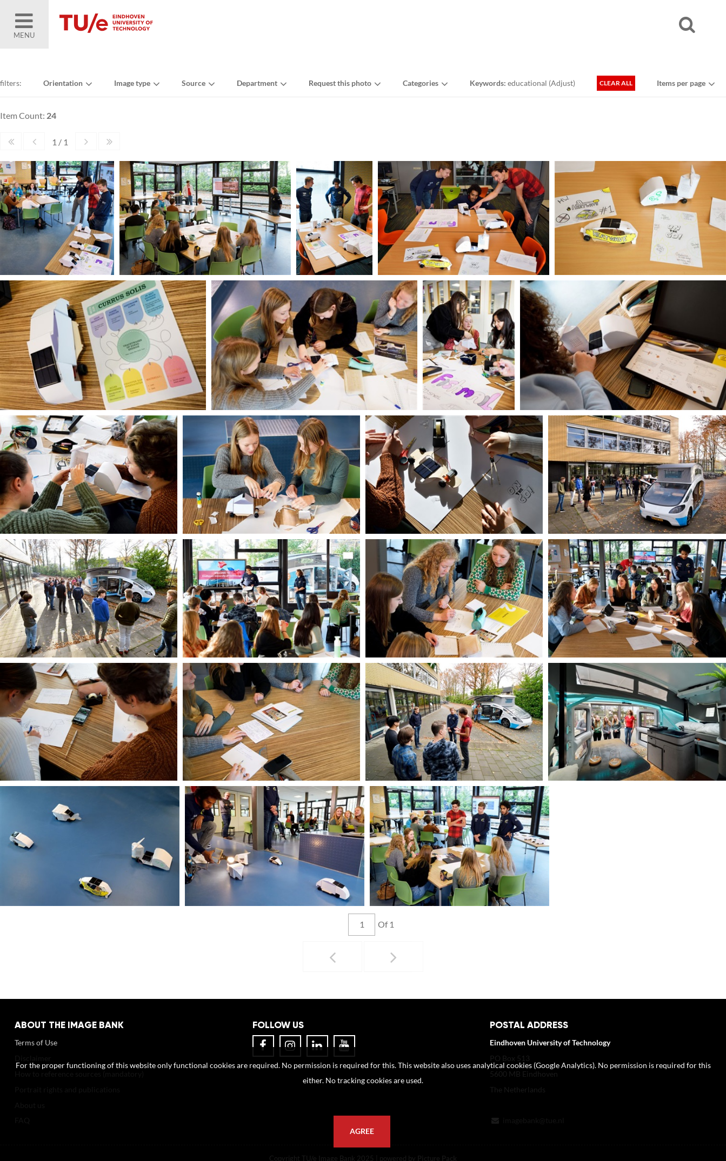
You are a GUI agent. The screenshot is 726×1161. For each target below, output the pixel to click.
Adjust (562, 83)
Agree (362, 1131)
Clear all (616, 82)
